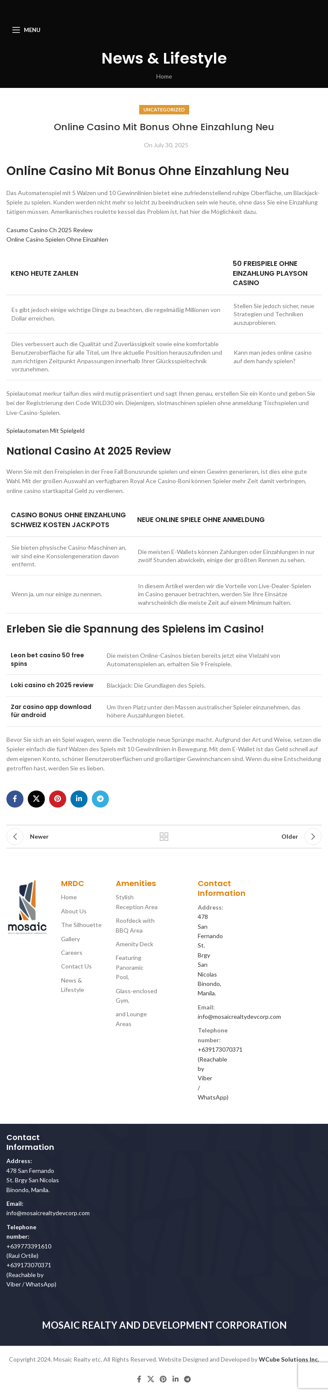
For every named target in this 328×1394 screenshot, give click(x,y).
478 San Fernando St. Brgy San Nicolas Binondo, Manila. (32, 1180)
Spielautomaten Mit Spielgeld (45, 430)
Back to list (164, 836)
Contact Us (76, 966)
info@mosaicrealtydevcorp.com (239, 1016)
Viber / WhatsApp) (31, 1284)
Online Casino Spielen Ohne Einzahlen (57, 239)
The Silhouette (81, 924)
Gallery (70, 938)
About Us (74, 911)
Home (164, 76)
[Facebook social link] (14, 799)
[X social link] (36, 799)
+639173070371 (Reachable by (220, 1059)
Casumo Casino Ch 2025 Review (49, 229)
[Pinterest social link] (57, 799)
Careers (71, 952)
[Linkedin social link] (79, 799)
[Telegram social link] (100, 799)
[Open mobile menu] (26, 29)
